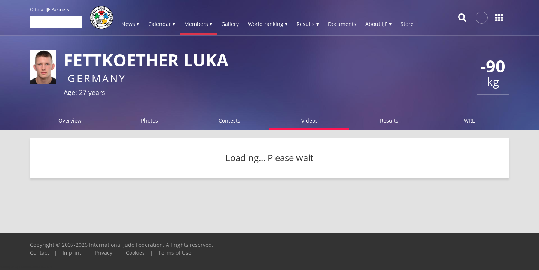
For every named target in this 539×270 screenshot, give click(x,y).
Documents (342, 23)
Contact (39, 252)
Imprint (72, 252)
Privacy (103, 252)
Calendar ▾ (161, 23)
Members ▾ (198, 23)
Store (407, 23)
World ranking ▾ (267, 23)
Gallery (230, 23)
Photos (149, 120)
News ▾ (130, 23)
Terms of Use (174, 252)
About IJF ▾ (378, 23)
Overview (70, 120)
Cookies (135, 252)
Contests (229, 120)
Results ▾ (307, 23)
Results (389, 120)
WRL (469, 120)
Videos (309, 120)
